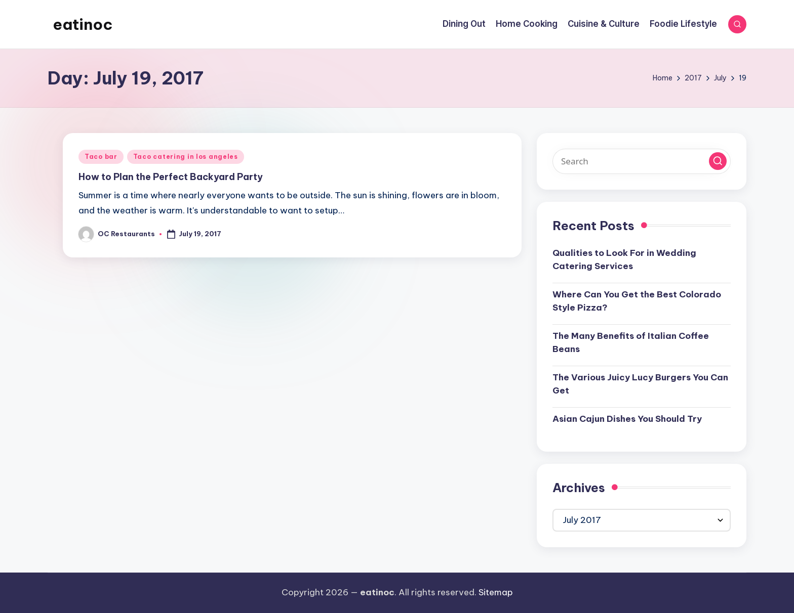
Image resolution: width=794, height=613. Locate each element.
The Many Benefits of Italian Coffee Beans (630, 342)
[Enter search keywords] (641, 161)
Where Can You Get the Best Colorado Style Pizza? (636, 301)
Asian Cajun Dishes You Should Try (627, 418)
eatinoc (82, 24)
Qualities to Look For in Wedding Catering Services (624, 259)
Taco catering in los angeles (185, 156)
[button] (718, 161)
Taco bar (101, 156)
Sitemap (496, 592)
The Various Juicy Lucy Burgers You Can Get (640, 384)
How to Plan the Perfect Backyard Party (170, 177)
